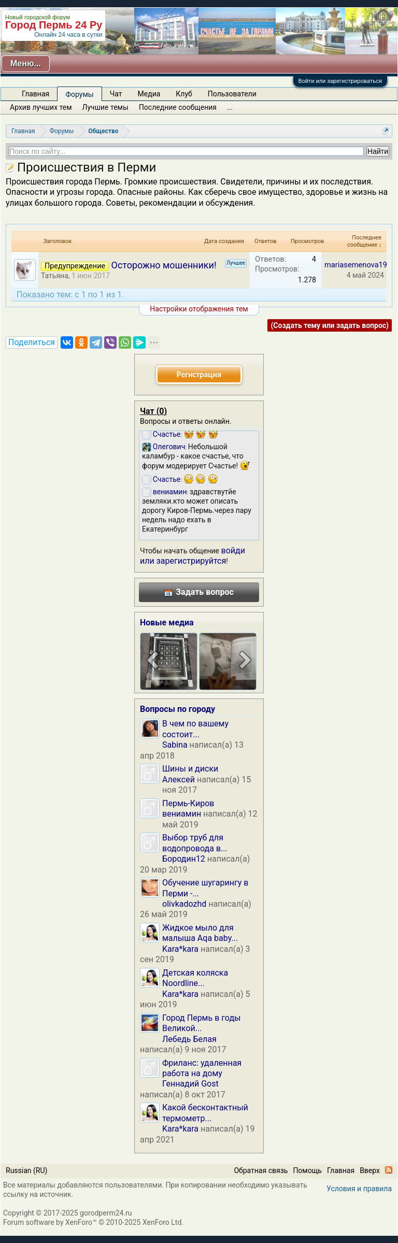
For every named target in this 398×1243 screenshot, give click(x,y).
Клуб (184, 94)
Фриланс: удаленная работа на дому (201, 1068)
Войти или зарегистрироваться (340, 81)
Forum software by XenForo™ (93, 1222)
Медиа (149, 94)
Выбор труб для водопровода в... (195, 843)
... (230, 107)
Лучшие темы (105, 107)
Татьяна (54, 276)
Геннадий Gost (190, 1084)
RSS (388, 1170)
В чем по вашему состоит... (195, 729)
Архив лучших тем (41, 107)
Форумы (79, 94)
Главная (35, 94)
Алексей (178, 779)
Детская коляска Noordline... (195, 978)
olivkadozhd (184, 904)
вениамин (181, 814)
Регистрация (199, 374)
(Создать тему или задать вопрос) (330, 325)
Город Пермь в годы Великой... (201, 1023)
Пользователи (232, 94)
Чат (116, 94)
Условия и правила (359, 1188)
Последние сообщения (178, 107)
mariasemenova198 (357, 264)
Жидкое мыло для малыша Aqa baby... (200, 933)
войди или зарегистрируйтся (192, 556)
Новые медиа (167, 622)
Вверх (370, 1170)
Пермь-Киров (188, 803)
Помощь (307, 1170)
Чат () (153, 411)
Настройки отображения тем (199, 309)
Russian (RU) (26, 1170)
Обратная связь (261, 1170)
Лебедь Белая (189, 1039)
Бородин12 (183, 859)
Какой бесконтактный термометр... (205, 1113)
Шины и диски (190, 769)
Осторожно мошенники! (164, 265)
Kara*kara (180, 949)
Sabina (175, 745)
